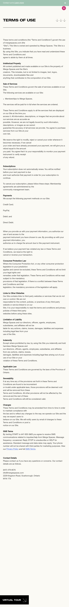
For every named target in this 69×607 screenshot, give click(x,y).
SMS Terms (30, 449)
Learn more (19, 3)
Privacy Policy (12, 449)
